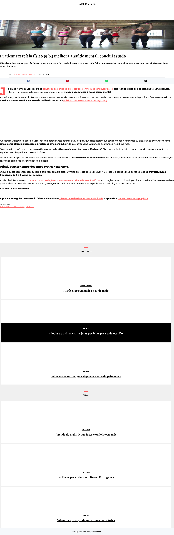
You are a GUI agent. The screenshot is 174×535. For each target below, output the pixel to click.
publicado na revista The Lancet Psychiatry (85, 100)
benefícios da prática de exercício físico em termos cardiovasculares (78, 89)
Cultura (86, 430)
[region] (87, 120)
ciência (30, 207)
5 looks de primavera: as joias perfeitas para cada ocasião (86, 333)
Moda (86, 329)
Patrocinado (8, 302)
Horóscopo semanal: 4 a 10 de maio (86, 290)
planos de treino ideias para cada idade (81, 198)
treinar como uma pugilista (133, 198)
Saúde (86, 515)
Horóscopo (86, 286)
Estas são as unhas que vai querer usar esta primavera (86, 376)
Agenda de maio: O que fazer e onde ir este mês (86, 434)
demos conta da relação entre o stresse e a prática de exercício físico (64, 180)
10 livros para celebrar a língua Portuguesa (86, 477)
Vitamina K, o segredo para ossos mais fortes (86, 520)
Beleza (86, 371)
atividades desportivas (12, 207)
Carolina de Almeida (24, 74)
